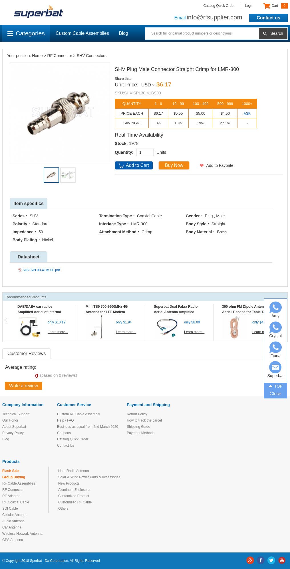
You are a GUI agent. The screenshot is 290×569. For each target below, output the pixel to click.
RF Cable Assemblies (18, 483)
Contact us (268, 17)
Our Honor (10, 420)
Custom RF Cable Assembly (78, 414)
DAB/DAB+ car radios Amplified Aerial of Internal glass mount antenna (39, 312)
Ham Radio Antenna (73, 471)
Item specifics (28, 203)
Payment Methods (140, 433)
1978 (133, 143)
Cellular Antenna (14, 515)
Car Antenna (11, 527)
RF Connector (59, 55)
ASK (247, 114)
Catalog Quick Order (219, 6)
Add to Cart (137, 165)
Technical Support (15, 414)
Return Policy (137, 414)
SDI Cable (10, 509)
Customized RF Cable (75, 502)
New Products (69, 483)
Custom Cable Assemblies (82, 33)
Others (63, 509)
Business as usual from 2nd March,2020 (87, 427)
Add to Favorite (219, 165)
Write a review (23, 385)
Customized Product (73, 496)
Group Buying (13, 477)
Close (275, 393)
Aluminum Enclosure (74, 490)
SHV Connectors (91, 55)
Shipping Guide (138, 427)
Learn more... (58, 332)
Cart (275, 6)
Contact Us (65, 445)
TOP (275, 385)
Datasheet (28, 256)
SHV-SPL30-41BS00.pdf (41, 270)
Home (37, 55)
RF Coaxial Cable (15, 502)
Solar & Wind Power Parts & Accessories (89, 477)
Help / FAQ (65, 420)
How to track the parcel (144, 420)
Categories (26, 33)
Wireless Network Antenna (22, 534)
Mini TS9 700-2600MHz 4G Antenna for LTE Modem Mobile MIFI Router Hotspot (108, 312)
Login (249, 6)
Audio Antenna (13, 521)
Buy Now (174, 165)
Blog (123, 33)
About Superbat (14, 427)
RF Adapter (11, 496)
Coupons (64, 433)
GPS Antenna (12, 540)
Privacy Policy (13, 433)
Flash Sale (10, 471)
